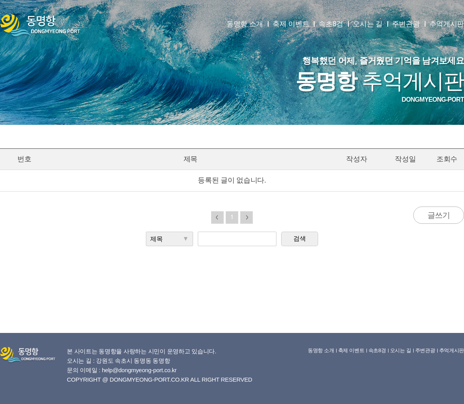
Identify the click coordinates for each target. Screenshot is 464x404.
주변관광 (406, 24)
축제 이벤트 (291, 24)
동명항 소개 (244, 24)
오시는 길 (368, 24)
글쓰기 (438, 215)
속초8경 (331, 24)
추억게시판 (446, 24)
